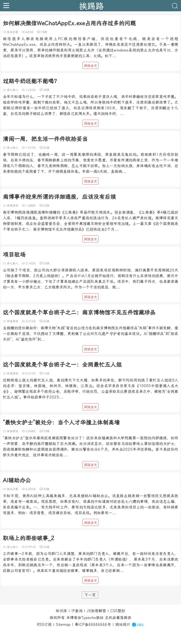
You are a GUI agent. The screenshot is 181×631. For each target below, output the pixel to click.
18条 (44, 32)
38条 (46, 90)
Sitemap (63, 624)
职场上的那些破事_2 (28, 538)
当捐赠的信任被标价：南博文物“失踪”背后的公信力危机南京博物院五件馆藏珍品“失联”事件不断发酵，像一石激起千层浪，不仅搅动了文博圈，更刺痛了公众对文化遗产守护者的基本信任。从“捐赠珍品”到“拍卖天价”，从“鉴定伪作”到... (90, 334)
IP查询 (76, 611)
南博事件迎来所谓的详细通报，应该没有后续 (59, 197)
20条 (46, 205)
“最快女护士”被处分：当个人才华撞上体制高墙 (61, 422)
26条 (46, 321)
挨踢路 (91, 5)
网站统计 (122, 624)
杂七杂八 (12, 90)
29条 (46, 431)
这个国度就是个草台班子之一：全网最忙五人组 (62, 364)
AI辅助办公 (17, 480)
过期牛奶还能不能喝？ (31, 81)
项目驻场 (14, 254)
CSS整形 (117, 611)
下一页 (90, 595)
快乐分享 (12, 32)
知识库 (61, 611)
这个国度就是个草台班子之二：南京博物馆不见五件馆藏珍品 (79, 312)
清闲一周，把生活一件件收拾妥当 (45, 139)
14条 (46, 373)
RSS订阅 (44, 624)
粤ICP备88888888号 (93, 624)
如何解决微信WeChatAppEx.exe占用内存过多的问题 (69, 23)
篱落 (120, 617)
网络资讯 (12, 205)
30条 (46, 263)
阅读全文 (90, 66)
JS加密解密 (96, 611)
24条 (46, 147)
